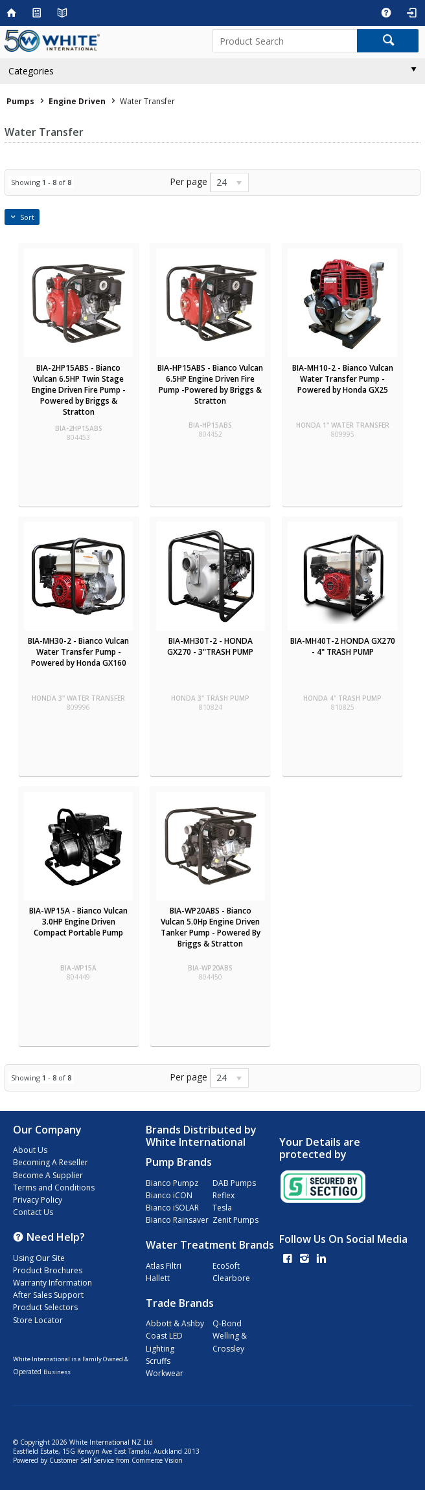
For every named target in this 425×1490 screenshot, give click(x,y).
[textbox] (284, 40)
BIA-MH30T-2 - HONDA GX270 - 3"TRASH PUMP (210, 646)
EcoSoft (226, 1265)
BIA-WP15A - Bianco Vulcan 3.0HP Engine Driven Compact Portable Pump (78, 921)
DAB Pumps (234, 1183)
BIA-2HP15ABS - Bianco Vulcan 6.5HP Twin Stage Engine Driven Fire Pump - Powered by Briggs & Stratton (79, 389)
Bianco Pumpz (172, 1183)
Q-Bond (227, 1323)
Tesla (222, 1207)
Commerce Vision (157, 1460)
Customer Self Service (81, 1460)
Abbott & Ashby (175, 1323)
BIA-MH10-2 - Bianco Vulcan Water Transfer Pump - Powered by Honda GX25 (342, 378)
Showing (41, 182)
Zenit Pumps (235, 1219)
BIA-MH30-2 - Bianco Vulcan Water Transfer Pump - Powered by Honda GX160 (78, 651)
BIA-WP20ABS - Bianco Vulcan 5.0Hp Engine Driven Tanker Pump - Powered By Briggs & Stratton (210, 927)
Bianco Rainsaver (177, 1219)
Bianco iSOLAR (172, 1207)
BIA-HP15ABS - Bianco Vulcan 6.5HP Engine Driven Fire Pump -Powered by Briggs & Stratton (210, 384)
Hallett (158, 1278)
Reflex (223, 1195)
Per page (188, 181)
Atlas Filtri (163, 1265)
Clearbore (231, 1278)
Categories (31, 71)
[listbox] (229, 182)
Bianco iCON (169, 1195)
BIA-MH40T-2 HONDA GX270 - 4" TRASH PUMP (342, 646)
